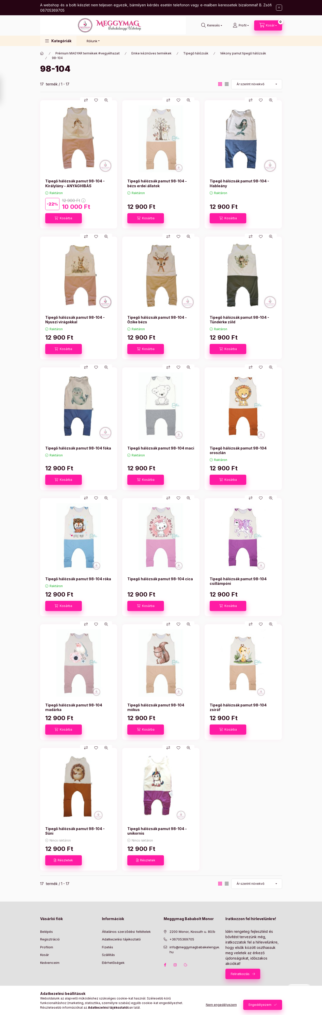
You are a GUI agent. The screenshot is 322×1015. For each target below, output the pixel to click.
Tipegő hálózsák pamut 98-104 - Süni (75, 830)
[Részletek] (63, 860)
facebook (165, 965)
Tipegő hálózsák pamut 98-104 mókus (155, 707)
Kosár (44, 955)
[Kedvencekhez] (96, 100)
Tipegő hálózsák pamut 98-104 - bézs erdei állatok (157, 183)
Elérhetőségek (113, 963)
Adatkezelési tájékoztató (121, 939)
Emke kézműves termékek (151, 53)
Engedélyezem (260, 1005)
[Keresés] (211, 25)
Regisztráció (50, 939)
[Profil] (240, 25)
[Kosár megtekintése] (268, 25)
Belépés (46, 932)
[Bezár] (279, 8)
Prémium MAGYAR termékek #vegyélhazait (87, 53)
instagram (175, 965)
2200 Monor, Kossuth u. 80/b (192, 932)
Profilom (46, 947)
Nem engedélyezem (221, 1005)
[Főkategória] (42, 53)
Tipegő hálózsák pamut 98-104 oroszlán (238, 450)
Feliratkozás (240, 974)
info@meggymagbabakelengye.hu (195, 949)
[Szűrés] (5, 89)
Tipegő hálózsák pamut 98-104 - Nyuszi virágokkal (75, 319)
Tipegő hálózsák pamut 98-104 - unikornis (157, 830)
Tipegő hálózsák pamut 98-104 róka (78, 579)
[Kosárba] (63, 218)
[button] (58, 41)
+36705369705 (182, 939)
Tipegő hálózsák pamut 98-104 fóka (78, 448)
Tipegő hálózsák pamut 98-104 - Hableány (239, 183)
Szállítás (108, 955)
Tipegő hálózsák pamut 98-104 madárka (73, 707)
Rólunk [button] (92, 41)
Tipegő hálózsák (195, 53)
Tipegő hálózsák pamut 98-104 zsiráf (238, 707)
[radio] (227, 84)
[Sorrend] (256, 84)
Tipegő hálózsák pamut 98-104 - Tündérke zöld (239, 319)
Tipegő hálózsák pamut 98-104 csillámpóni (238, 581)
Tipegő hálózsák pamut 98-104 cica (160, 579)
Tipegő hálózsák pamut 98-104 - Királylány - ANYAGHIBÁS (75, 183)
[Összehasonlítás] (86, 100)
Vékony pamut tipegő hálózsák (243, 53)
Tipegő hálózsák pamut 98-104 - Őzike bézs (157, 319)
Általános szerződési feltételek (126, 932)
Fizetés (107, 947)
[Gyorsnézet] (106, 100)
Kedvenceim (49, 963)
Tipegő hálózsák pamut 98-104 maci (160, 448)
